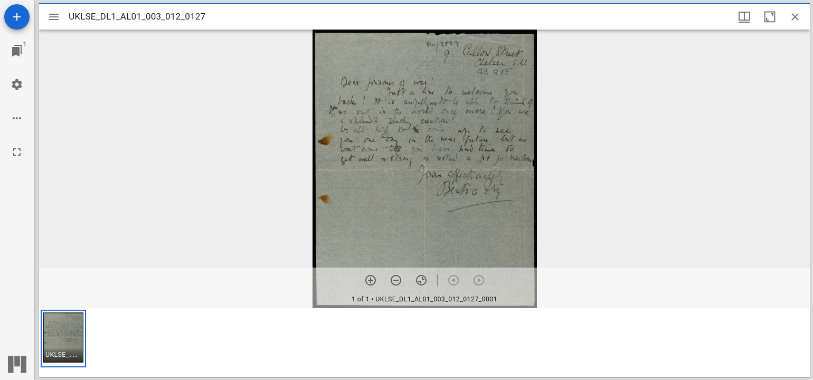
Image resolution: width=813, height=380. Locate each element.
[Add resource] (17, 17)
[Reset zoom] (421, 280)
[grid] (424, 342)
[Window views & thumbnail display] (744, 17)
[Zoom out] (396, 280)
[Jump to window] (17, 50)
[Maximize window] (769, 17)
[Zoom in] (370, 280)
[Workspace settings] (17, 84)
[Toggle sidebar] (54, 17)
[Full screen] (17, 152)
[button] (63, 338)
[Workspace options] (17, 118)
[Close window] (795, 17)
